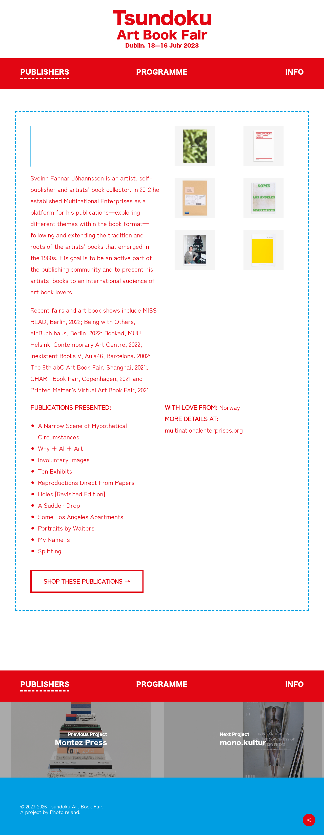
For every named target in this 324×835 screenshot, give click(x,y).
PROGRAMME (162, 72)
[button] (87, 581)
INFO (294, 72)
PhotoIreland (64, 812)
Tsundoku (162, 19)
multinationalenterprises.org (204, 429)
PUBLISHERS (44, 72)
